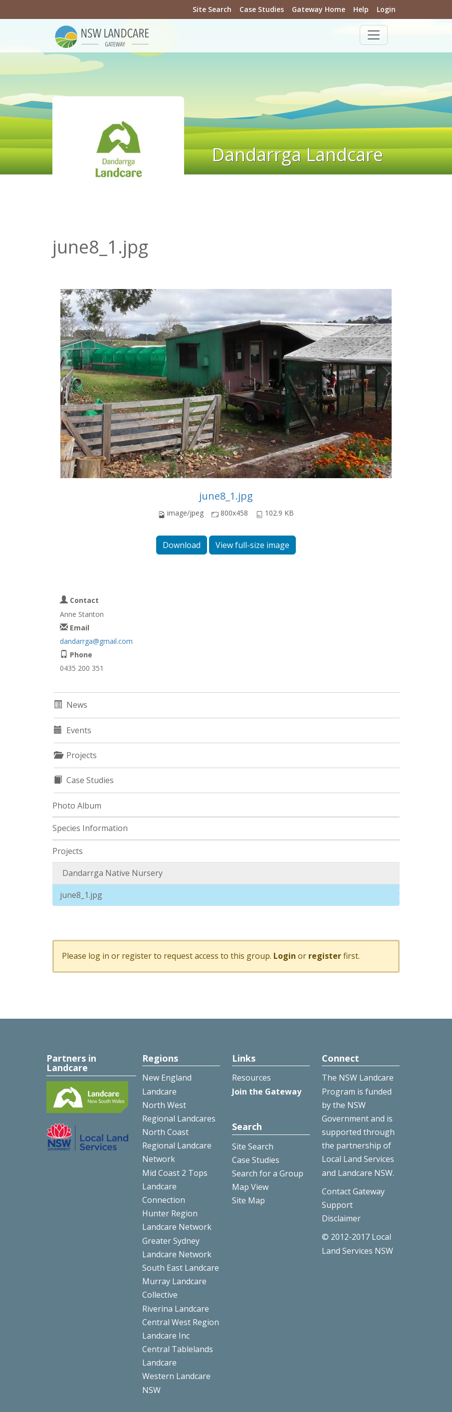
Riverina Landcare (175, 1308)
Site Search (212, 9)
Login (386, 9)
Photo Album (76, 805)
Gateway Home (318, 9)
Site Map (248, 1200)
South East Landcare (180, 1267)
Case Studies (261, 9)
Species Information (90, 828)
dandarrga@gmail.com (96, 641)
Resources (251, 1077)
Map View (250, 1186)
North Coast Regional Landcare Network (177, 1145)
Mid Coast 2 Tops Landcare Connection (175, 1186)
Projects (67, 851)
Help (361, 9)
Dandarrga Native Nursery (112, 872)
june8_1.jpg (226, 496)
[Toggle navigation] (374, 35)
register (324, 955)
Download (182, 545)
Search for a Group (267, 1173)
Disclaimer (341, 1218)
